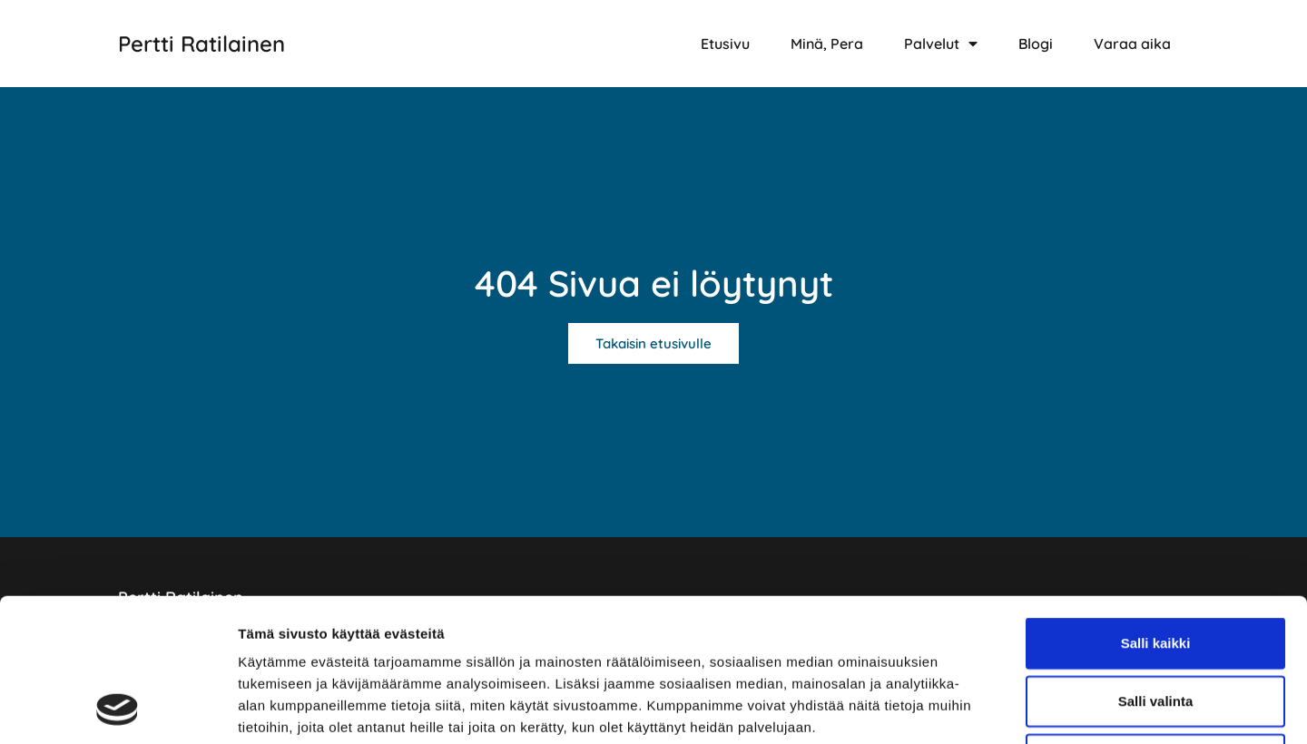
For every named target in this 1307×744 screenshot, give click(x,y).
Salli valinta (1156, 566)
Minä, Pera (827, 43)
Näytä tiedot (970, 708)
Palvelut (941, 43)
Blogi (1035, 43)
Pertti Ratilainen (201, 43)
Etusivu (725, 43)
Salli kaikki (1156, 508)
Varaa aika (1132, 43)
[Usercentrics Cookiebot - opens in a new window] (117, 708)
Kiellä (1155, 624)
